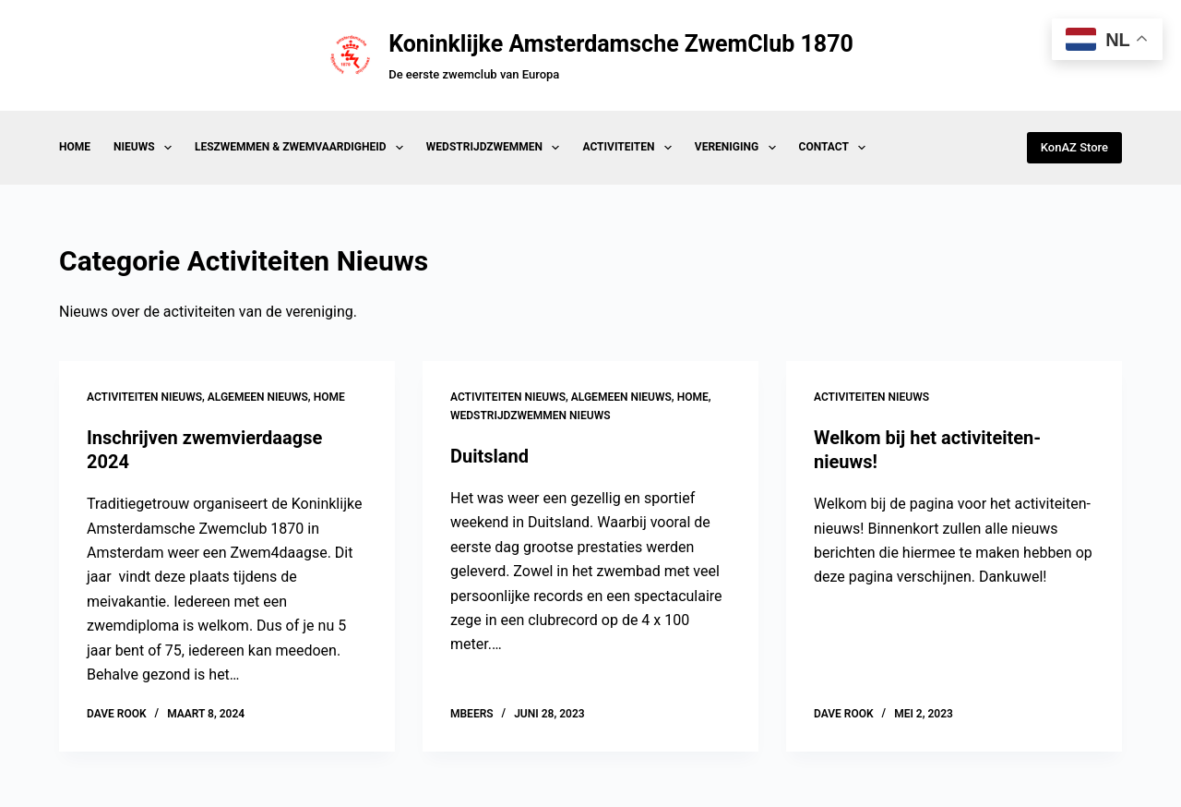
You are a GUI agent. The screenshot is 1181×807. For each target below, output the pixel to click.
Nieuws (146, 148)
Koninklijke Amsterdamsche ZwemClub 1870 (620, 43)
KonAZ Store (1074, 147)
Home (74, 146)
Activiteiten (630, 148)
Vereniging (739, 148)
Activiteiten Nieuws (144, 397)
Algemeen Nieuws (258, 397)
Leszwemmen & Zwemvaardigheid (303, 148)
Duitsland (489, 456)
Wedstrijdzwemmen (496, 148)
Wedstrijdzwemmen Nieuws (530, 415)
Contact (836, 148)
